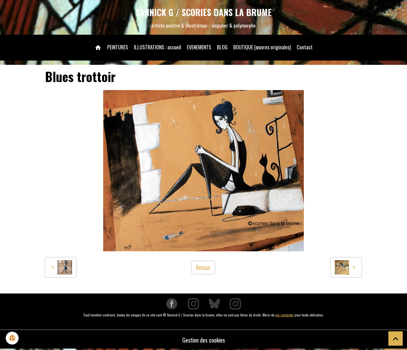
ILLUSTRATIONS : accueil (157, 47)
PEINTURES (117, 47)
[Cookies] (12, 338)
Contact (305, 47)
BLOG (222, 47)
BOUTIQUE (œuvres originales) (262, 47)
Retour (203, 267)
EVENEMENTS (199, 47)
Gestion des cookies (203, 340)
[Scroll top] (395, 338)
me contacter (284, 314)
